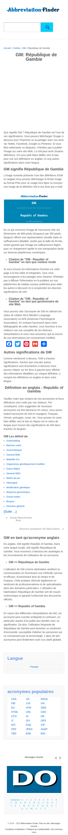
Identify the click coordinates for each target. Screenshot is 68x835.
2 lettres (16, 48)
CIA (28, 703)
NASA (44, 699)
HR (42, 716)
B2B (28, 733)
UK (27, 699)
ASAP (44, 729)
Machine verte (13, 445)
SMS (43, 707)
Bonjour (10, 501)
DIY (28, 720)
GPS (43, 720)
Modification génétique (18, 487)
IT (12, 720)
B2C (43, 733)
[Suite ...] (10, 511)
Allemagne (11, 482)
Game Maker (13, 468)
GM (24, 48)
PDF (13, 729)
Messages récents (34, 757)
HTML (14, 711)
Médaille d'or (13, 459)
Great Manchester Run (21, 519)
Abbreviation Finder (29, 823)
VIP (43, 724)
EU (13, 707)
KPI (13, 724)
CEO (43, 711)
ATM (28, 707)
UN (42, 703)
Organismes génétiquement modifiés (25, 464)
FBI (13, 703)
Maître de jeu (13, 478)
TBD (13, 733)
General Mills (13, 454)
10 (16, 803)
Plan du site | (45, 823)
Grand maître (13, 496)
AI (27, 716)
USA (14, 699)
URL (28, 711)
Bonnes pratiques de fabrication (40, 528)
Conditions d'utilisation (15, 829)
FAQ (28, 724)
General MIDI (13, 473)
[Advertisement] (34, 97)
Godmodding (13, 440)
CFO (14, 716)
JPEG (29, 729)
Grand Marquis (14, 450)
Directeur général (15, 506)
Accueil (7, 48)
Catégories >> (17, 800)
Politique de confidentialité (38, 829)
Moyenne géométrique (18, 492)
